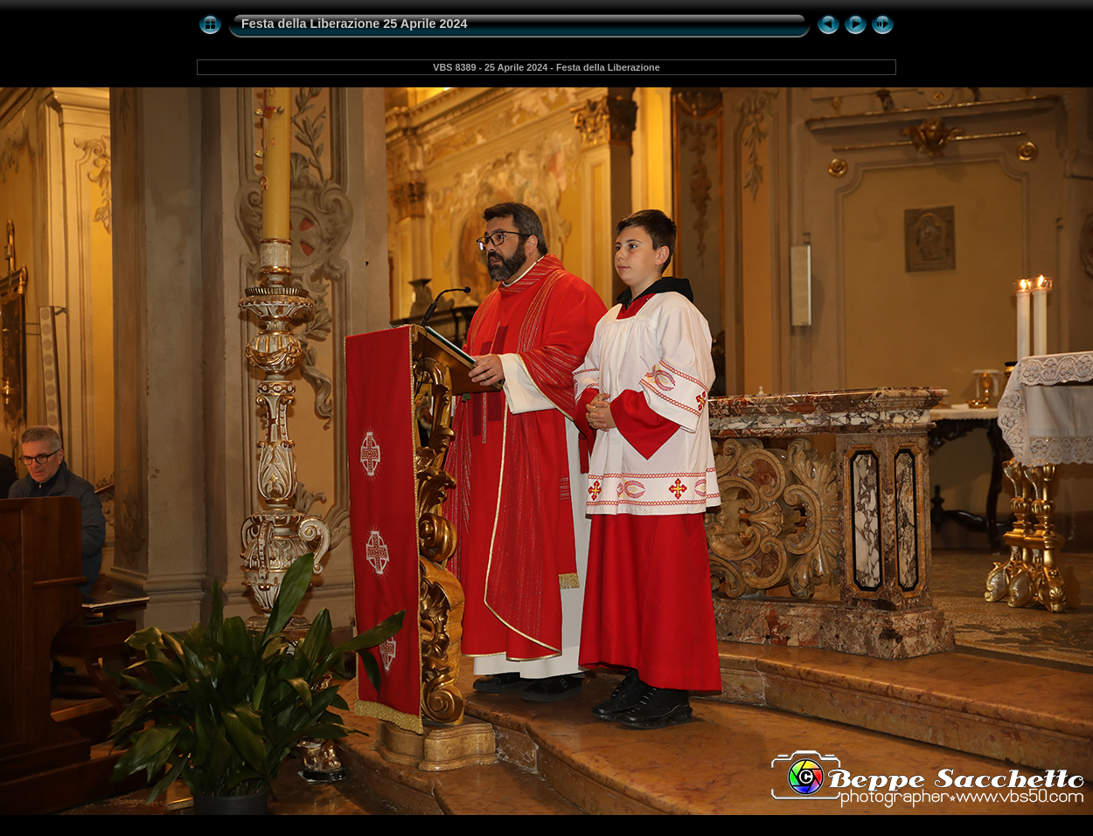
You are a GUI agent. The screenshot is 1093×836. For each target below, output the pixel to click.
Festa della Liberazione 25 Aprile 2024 (354, 24)
